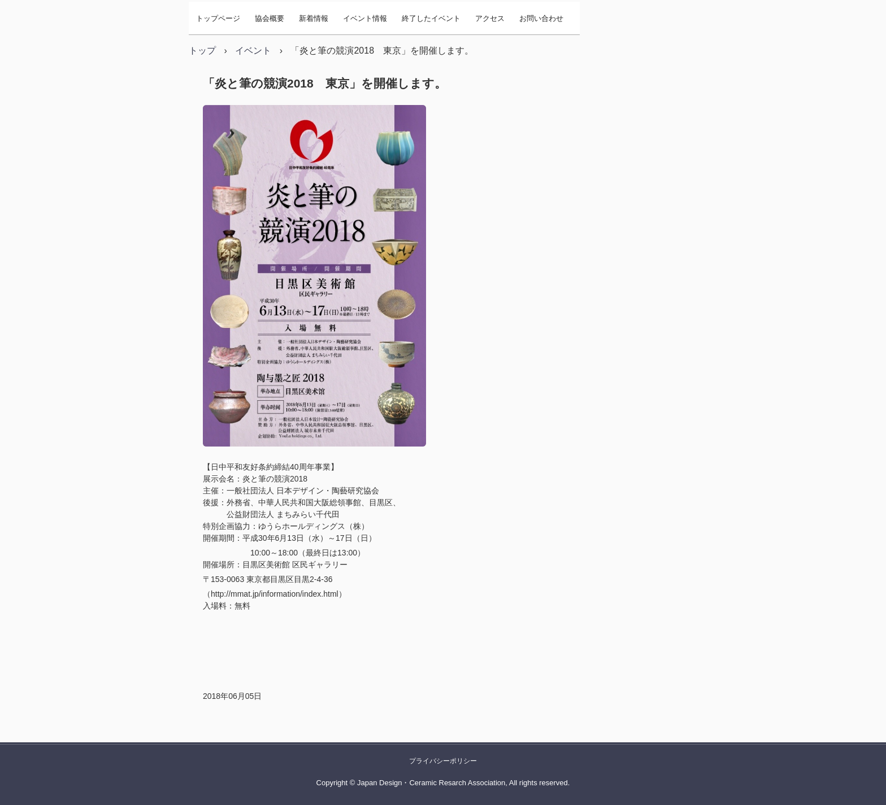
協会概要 (269, 18)
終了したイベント (431, 18)
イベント (253, 50)
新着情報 (313, 18)
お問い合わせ (541, 18)
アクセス (490, 18)
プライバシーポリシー (443, 761)
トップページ (218, 18)
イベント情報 (365, 18)
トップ (202, 50)
